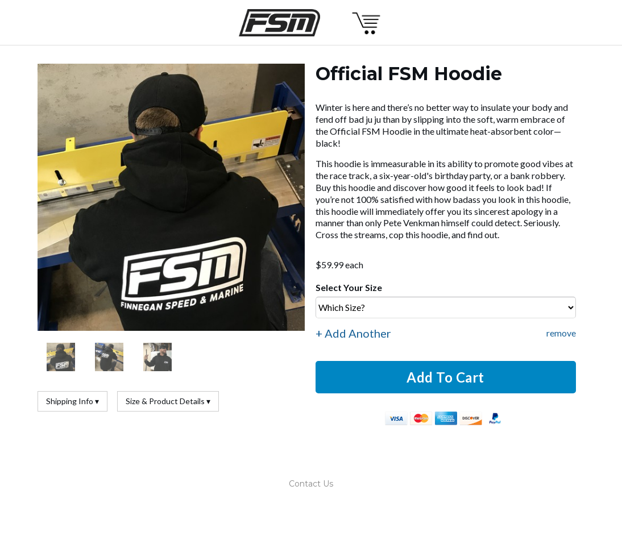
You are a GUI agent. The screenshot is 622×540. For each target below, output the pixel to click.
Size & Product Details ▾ (168, 401)
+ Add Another (353, 333)
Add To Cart (445, 377)
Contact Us (311, 484)
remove (561, 332)
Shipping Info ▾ (72, 401)
